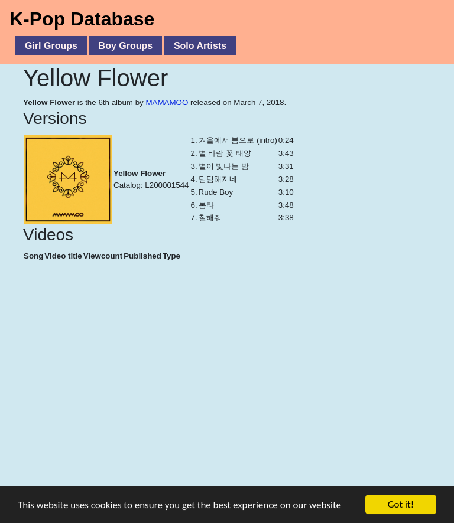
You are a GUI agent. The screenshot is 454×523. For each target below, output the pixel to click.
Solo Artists (200, 46)
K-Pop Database (81, 19)
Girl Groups (51, 46)
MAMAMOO (166, 102)
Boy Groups (126, 46)
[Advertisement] (227, 401)
